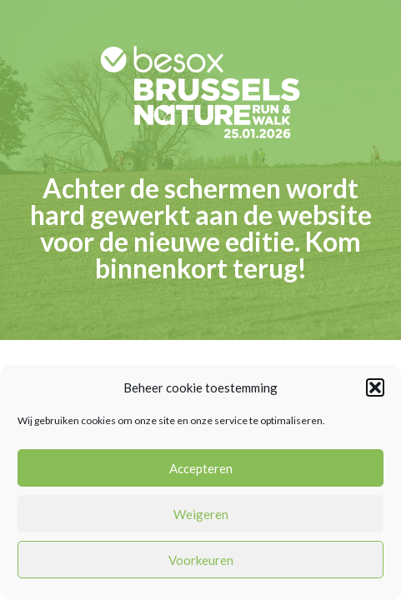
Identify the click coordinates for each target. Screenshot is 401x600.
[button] (375, 387)
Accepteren (201, 468)
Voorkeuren (200, 560)
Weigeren (200, 514)
